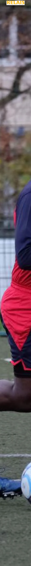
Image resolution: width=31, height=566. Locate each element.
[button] (29, 3)
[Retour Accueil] (15, 3)
